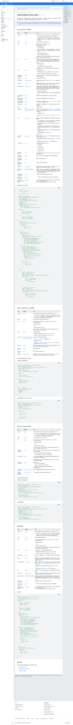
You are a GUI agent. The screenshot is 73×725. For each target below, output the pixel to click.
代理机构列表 (45, 89)
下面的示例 (40, 134)
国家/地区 (26, 109)
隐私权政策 (19, 722)
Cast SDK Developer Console (48, 712)
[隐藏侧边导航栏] (12, 723)
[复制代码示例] (60, 188)
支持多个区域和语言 (53, 71)
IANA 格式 (46, 152)
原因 (54, 118)
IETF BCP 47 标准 (51, 80)
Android (27, 718)
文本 (25, 35)
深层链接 (42, 68)
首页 (17, 12)
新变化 (10, 3)
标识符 (48, 57)
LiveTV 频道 (43, 19)
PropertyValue (27, 166)
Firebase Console (47, 709)
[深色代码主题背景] (58, 188)
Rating (28, 86)
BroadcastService (27, 472)
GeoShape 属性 (43, 343)
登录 (71, 1)
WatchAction (27, 136)
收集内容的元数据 (22, 670)
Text (25, 80)
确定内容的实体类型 (22, 667)
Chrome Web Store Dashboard (49, 714)
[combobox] (56, 1)
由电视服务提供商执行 (50, 109)
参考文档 (29, 12)
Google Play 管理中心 (47, 707)
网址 (25, 44)
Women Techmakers (18, 709)
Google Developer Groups (19, 704)
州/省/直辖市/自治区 (46, 115)
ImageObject (27, 118)
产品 (20, 12)
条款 (15, 722)
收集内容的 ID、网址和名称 (24, 668)
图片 (49, 132)
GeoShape (30, 110)
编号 (25, 177)
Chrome (32, 718)
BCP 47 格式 (37, 316)
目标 (49, 68)
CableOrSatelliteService (28, 469)
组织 (23, 345)
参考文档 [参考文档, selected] (5, 3)
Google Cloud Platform (44, 718)
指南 (2, 3)
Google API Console (47, 704)
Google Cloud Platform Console (49, 706)
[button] (6, 17)
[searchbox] (7, 7)
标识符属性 (51, 167)
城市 (26, 110)
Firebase (37, 718)
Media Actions (5, 1)
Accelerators (17, 707)
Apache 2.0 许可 (46, 675)
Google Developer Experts (19, 706)
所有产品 (51, 718)
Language (29, 80)
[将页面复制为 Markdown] (41, 15)
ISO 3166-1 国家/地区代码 (54, 110)
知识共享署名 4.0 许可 (31, 675)
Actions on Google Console (48, 711)
